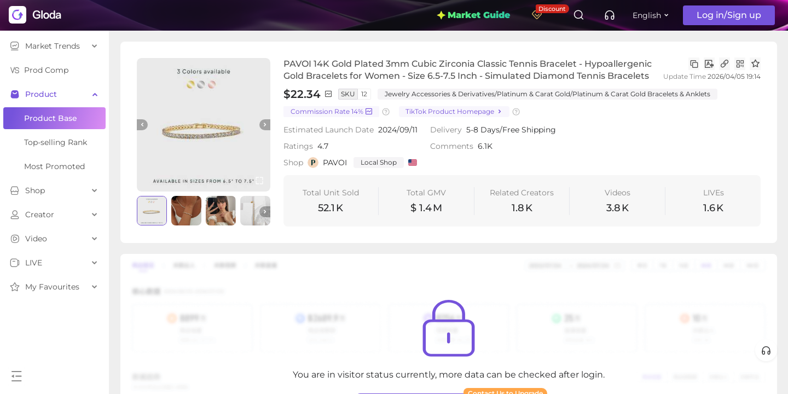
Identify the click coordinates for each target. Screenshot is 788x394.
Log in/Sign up (729, 15)
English (647, 15)
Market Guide (473, 15)
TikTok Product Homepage (454, 112)
